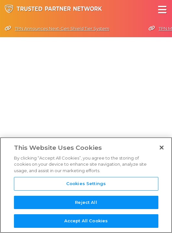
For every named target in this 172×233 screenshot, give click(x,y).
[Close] (161, 147)
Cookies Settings (86, 183)
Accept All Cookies (86, 221)
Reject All (86, 202)
